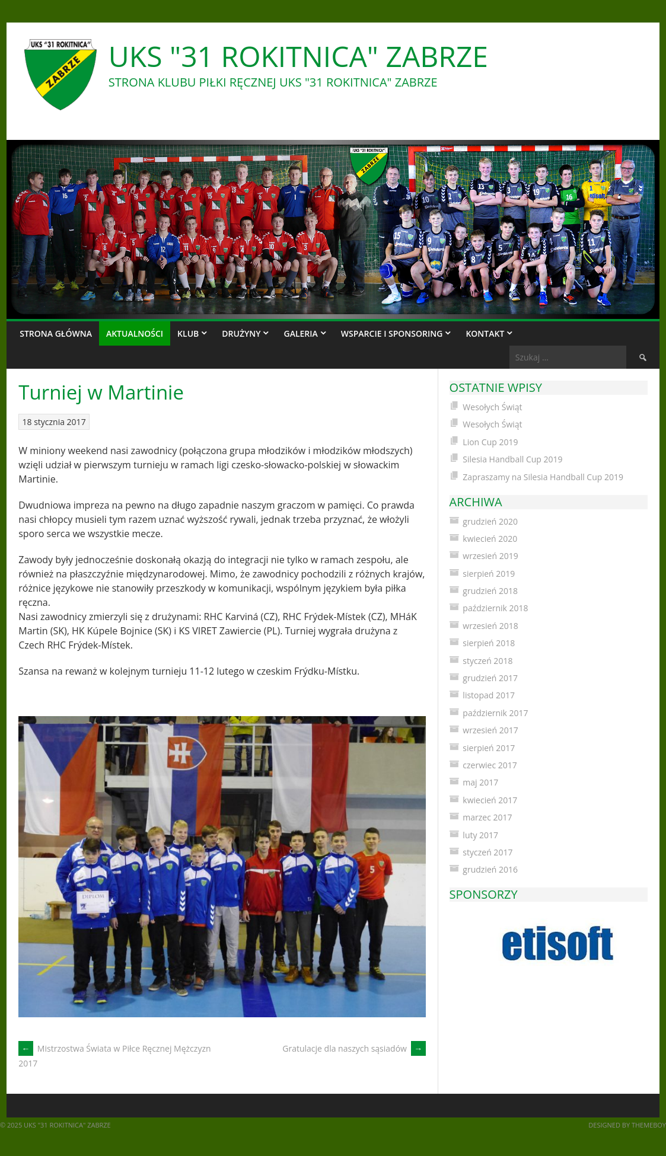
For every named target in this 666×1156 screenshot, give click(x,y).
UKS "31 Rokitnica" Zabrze (298, 56)
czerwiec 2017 (490, 765)
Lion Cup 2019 (490, 442)
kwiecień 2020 (490, 538)
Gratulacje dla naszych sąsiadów (353, 1048)
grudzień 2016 (490, 869)
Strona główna (56, 333)
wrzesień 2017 (490, 730)
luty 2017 (480, 835)
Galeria (300, 333)
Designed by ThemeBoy (627, 1124)
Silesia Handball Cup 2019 (512, 459)
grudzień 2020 (490, 521)
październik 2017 (495, 712)
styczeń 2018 (487, 660)
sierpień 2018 (489, 643)
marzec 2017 (487, 817)
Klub (188, 333)
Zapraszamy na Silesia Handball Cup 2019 (543, 477)
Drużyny (241, 333)
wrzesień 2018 (490, 625)
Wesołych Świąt (492, 407)
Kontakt (485, 333)
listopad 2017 (489, 695)
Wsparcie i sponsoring (392, 333)
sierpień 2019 (489, 573)
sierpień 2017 (489, 747)
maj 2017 (480, 782)
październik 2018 (495, 608)
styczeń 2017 (487, 852)
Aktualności (134, 333)
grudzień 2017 (490, 678)
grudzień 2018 (490, 590)
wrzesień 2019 (490, 555)
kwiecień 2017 (490, 800)
